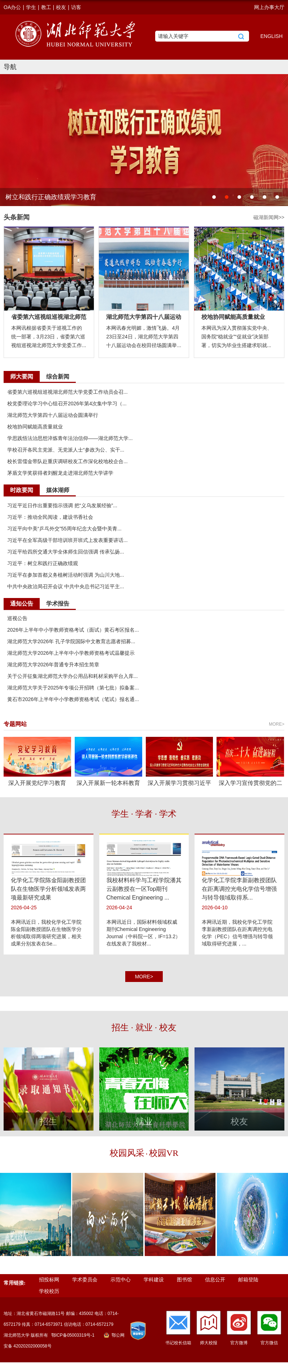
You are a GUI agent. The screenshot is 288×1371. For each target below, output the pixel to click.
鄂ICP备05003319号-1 (73, 1335)
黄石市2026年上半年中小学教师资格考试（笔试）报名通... (73, 699)
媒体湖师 (57, 490)
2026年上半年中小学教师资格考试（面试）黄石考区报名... (73, 630)
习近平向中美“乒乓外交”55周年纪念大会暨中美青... (64, 528)
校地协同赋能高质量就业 (233, 317)
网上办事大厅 (269, 7)
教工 (46, 7)
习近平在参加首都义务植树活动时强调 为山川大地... (65, 575)
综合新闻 (57, 376)
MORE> (144, 976)
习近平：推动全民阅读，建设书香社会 (50, 517)
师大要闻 (21, 376)
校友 (61, 7)
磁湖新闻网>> (268, 217)
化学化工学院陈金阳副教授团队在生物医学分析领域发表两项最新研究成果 (48, 889)
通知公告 (21, 604)
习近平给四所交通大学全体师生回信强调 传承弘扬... (65, 552)
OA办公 (12, 7)
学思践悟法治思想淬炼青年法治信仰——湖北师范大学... (70, 438)
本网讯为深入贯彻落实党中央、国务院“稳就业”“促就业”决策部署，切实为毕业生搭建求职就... (236, 336)
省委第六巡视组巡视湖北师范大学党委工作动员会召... (67, 392)
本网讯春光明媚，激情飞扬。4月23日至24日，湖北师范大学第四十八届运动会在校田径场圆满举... (143, 336)
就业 (144, 1121)
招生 (48, 1121)
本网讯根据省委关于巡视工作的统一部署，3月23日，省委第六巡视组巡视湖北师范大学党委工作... (48, 336)
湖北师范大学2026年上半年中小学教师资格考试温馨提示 (71, 653)
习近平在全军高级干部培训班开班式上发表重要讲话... (67, 540)
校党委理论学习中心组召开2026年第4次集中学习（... (67, 403)
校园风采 (127, 1153)
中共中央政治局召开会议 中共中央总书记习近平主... (65, 586)
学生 (31, 7)
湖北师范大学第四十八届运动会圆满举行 (52, 415)
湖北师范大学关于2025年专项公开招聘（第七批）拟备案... (73, 688)
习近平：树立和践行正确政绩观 (42, 563)
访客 (76, 7)
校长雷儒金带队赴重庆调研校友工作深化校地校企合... (67, 461)
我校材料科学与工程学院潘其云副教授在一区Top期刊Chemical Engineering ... (144, 889)
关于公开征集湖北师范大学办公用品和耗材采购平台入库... (72, 676)
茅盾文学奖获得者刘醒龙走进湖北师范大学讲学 (60, 473)
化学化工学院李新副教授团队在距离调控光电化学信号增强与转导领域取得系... (239, 889)
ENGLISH (272, 36)
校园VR (163, 1153)
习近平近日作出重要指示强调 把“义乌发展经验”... (62, 505)
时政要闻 (21, 490)
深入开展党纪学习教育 (37, 783)
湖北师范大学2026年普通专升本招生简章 (53, 664)
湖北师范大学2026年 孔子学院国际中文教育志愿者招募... (71, 641)
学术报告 (57, 604)
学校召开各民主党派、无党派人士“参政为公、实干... (65, 450)
